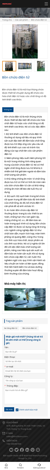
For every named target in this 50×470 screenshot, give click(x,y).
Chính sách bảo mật (28, 409)
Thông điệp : (11, 386)
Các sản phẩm (21, 20)
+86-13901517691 (13, 444)
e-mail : (9, 367)
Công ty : (8, 376)
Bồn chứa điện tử (39, 20)
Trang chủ (7, 20)
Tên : (6, 347)
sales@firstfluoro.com (17, 436)
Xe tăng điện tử (10, 328)
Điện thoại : (10, 357)
